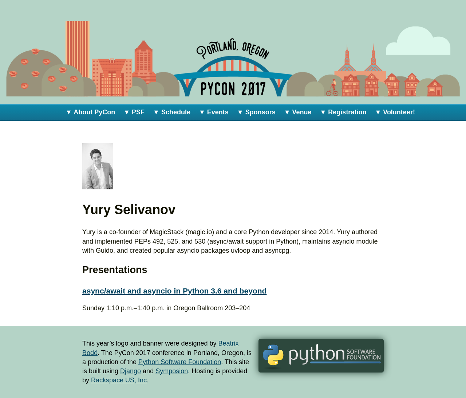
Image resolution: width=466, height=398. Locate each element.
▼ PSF (134, 112)
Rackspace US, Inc (119, 380)
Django (130, 371)
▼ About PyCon (90, 112)
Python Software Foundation (179, 362)
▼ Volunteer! (395, 112)
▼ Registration (343, 112)
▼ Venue (298, 112)
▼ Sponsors (256, 112)
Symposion (171, 371)
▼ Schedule (171, 112)
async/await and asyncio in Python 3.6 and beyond (174, 291)
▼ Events (214, 112)
